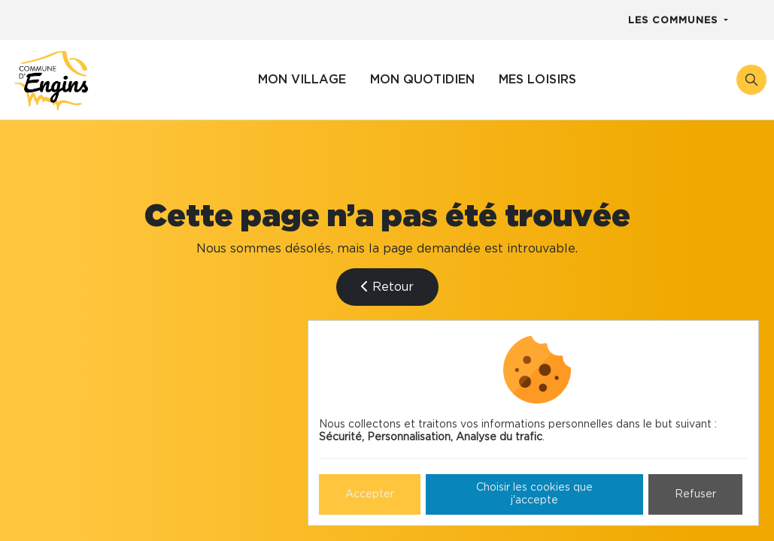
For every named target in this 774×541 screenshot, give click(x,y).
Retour (387, 286)
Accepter (369, 494)
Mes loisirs (537, 80)
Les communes (674, 21)
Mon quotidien (422, 80)
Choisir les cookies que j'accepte (534, 494)
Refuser (695, 494)
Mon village (302, 80)
